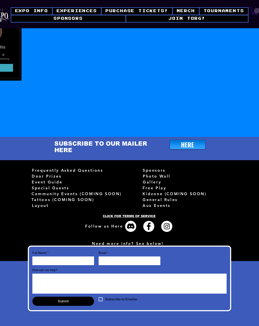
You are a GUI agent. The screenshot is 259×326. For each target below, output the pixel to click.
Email (103, 253)
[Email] (128, 261)
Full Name (40, 253)
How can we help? (45, 270)
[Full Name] (62, 261)
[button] (187, 19)
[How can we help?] (129, 283)
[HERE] (187, 144)
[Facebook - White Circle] (148, 226)
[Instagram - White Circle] (166, 226)
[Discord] (130, 226)
